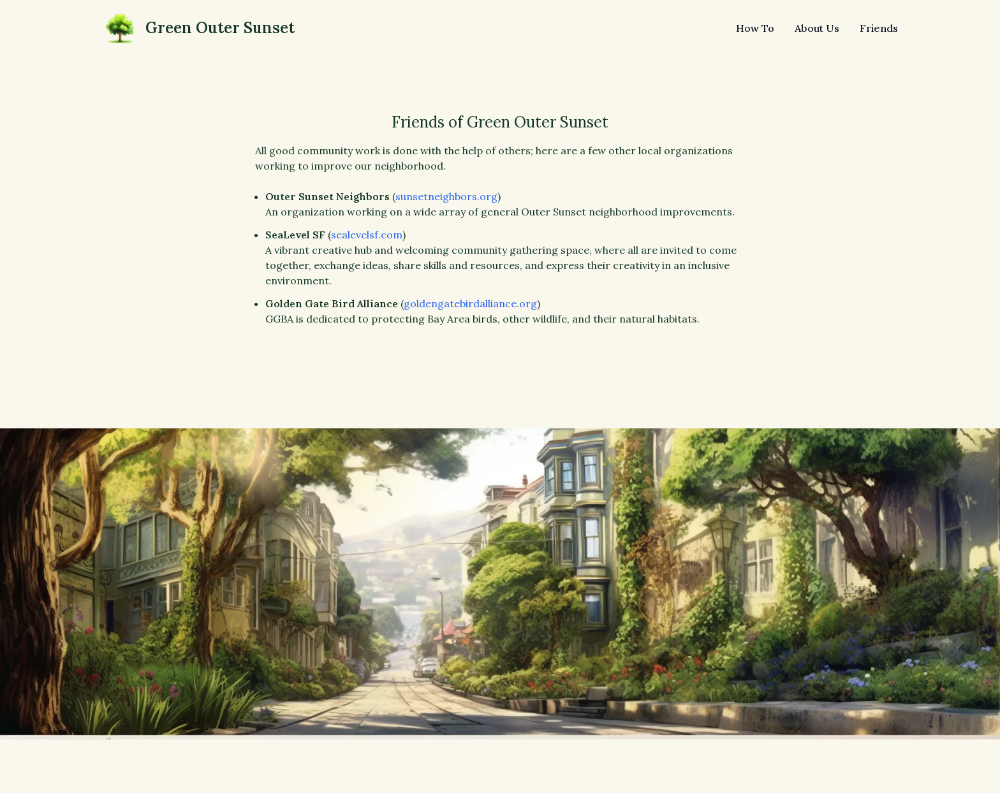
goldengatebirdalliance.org (470, 303)
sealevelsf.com (366, 234)
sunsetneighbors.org (446, 196)
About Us (817, 28)
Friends (879, 28)
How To (755, 28)
